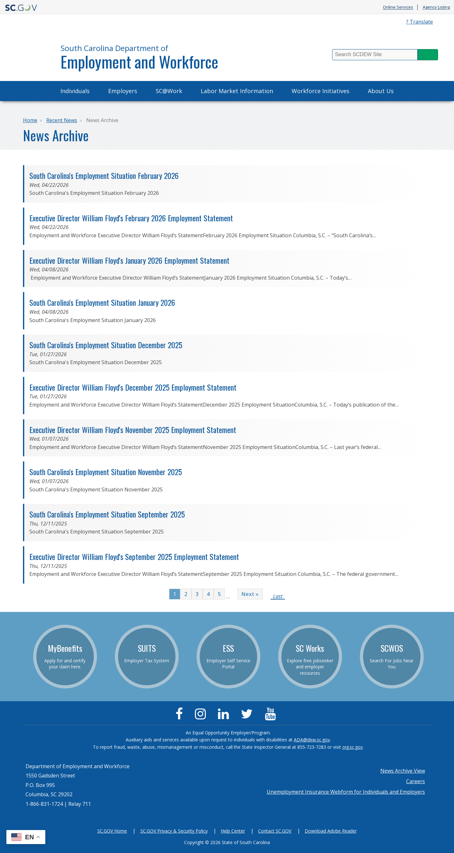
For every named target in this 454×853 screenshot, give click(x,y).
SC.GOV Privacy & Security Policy (174, 831)
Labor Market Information (237, 91)
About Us (381, 91)
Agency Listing (436, 7)
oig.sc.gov (352, 747)
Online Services (398, 7)
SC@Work (169, 91)
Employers (122, 91)
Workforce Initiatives (320, 91)
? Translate (419, 21)
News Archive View (402, 770)
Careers (415, 781)
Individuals (75, 91)
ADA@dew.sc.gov (312, 740)
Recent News (61, 120)
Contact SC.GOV (274, 831)
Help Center (233, 831)
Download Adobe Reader (331, 831)
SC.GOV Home (112, 831)
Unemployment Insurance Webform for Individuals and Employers (346, 791)
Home (30, 120)
